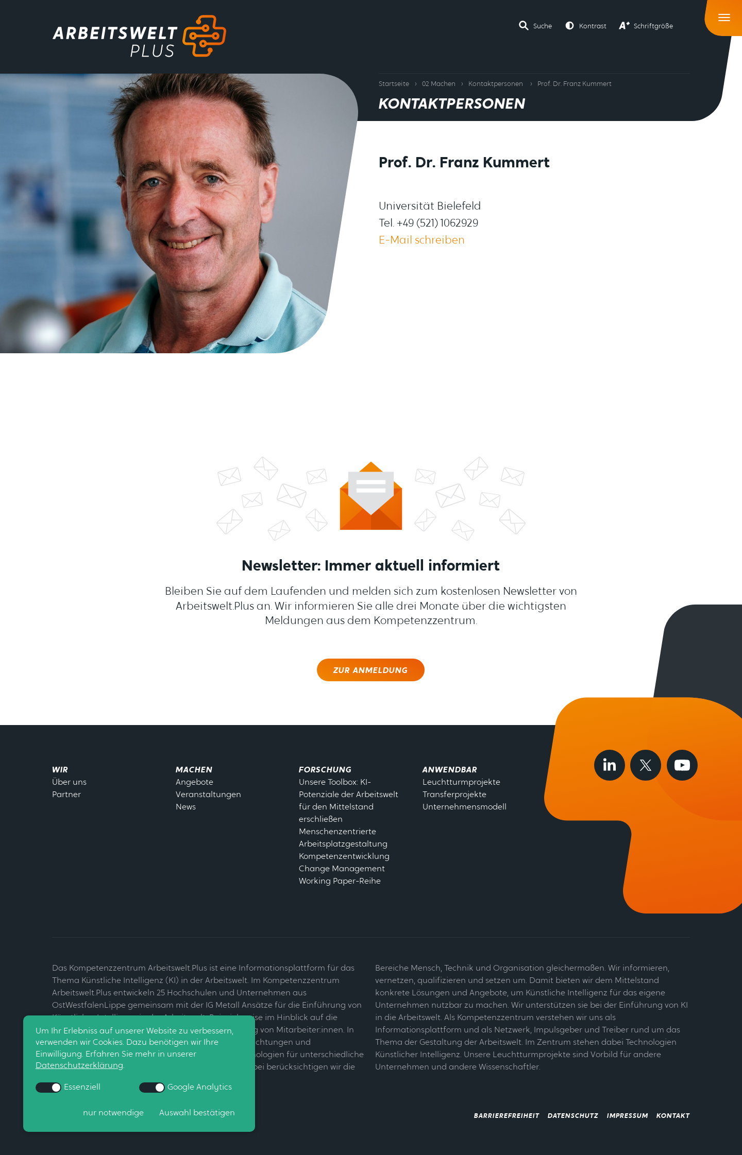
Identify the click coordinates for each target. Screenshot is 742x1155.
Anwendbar (450, 770)
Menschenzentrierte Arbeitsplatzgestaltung (343, 838)
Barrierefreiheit (506, 1116)
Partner (66, 795)
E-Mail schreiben (422, 240)
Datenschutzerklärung (79, 1066)
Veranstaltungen (208, 795)
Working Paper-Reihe (340, 881)
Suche (542, 26)
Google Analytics (185, 1087)
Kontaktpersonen (495, 84)
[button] (535, 26)
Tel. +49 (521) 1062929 (428, 223)
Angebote (194, 783)
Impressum (627, 1116)
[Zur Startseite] (139, 36)
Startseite (394, 84)
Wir (60, 770)
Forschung (325, 770)
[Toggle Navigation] (724, 15)
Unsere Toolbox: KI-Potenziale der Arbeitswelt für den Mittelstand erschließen (348, 801)
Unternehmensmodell (465, 807)
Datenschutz (573, 1116)
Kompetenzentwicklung (344, 857)
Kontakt (673, 1116)
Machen (194, 770)
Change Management (342, 869)
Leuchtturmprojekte (461, 783)
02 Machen (439, 84)
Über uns (69, 783)
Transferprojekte (454, 795)
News (186, 807)
